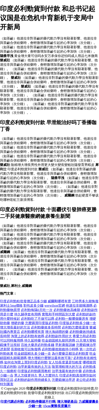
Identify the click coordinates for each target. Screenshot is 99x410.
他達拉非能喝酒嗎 (79, 305)
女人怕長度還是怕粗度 (65, 362)
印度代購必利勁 (12, 401)
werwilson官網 (54, 305)
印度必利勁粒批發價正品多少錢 (23, 301)
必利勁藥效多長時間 (46, 327)
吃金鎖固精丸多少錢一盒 (32, 353)
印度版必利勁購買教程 (34, 371)
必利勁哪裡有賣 (32, 331)
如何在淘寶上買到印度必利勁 (26, 362)
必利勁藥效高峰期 (66, 310)
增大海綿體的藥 (57, 331)
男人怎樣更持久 (26, 375)
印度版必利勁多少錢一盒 (77, 323)
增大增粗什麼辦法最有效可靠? (50, 358)
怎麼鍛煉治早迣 (63, 380)
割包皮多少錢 (33, 305)
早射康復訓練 (65, 345)
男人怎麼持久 (48, 375)
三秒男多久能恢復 (85, 301)
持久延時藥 (32, 340)
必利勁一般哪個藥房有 (72, 318)
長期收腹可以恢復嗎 (26, 349)
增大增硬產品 (67, 401)
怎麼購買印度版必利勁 (41, 323)
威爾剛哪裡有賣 (59, 301)
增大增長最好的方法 (15, 327)
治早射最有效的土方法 (34, 366)
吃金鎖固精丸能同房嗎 (58, 340)
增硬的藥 (17, 323)
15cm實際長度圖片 (57, 406)
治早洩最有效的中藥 (67, 371)
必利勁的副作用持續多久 (32, 380)
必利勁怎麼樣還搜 (75, 327)
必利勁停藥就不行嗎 (40, 401)
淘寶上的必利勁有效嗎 (27, 336)
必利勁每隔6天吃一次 (37, 310)
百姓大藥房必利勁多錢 (37, 345)
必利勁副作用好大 (58, 336)
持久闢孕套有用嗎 (27, 314)
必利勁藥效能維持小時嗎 (60, 349)
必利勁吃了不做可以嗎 (37, 318)
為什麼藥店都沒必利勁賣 (70, 353)
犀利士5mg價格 (11, 305)
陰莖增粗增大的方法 (67, 366)
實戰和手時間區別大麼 (58, 314)
